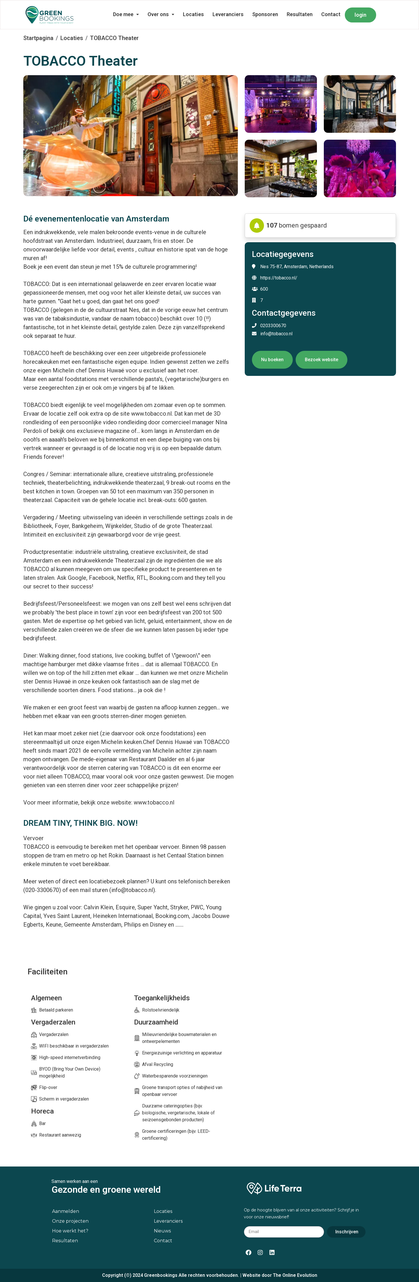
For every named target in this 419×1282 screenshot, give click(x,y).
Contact (330, 14)
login (360, 15)
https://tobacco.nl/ (278, 278)
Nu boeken (272, 359)
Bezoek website (321, 359)
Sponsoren (265, 14)
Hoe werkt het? (70, 1231)
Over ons (161, 14)
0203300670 (269, 325)
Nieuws (162, 1231)
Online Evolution (299, 1275)
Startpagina (38, 38)
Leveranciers (228, 14)
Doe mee (126, 14)
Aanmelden (65, 1211)
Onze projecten (70, 1221)
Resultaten (300, 14)
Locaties (193, 14)
